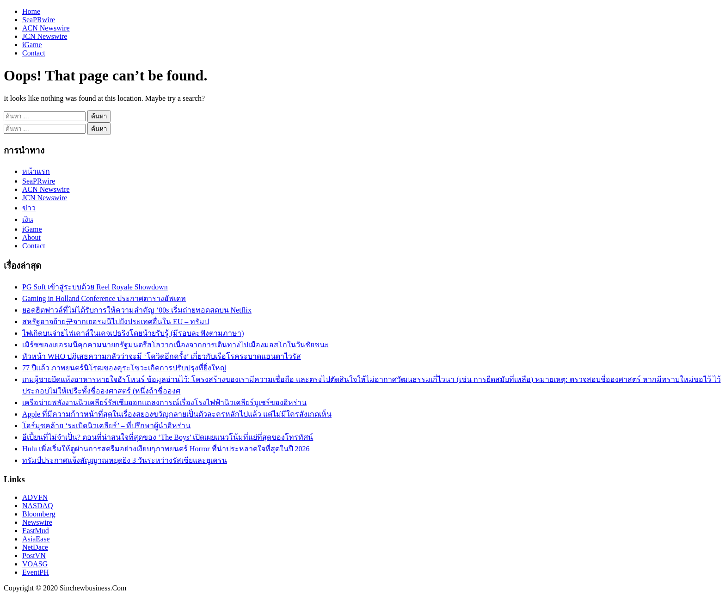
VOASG (35, 564)
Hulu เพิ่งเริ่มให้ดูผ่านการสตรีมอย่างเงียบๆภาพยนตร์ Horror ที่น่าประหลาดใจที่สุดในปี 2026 (166, 449)
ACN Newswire (46, 28)
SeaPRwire (38, 20)
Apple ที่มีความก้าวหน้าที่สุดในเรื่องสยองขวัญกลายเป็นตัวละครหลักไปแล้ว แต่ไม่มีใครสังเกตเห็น (177, 414)
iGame (32, 45)
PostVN (34, 555)
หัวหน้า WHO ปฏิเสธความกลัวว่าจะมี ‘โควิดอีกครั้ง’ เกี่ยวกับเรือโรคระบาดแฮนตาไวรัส (161, 356)
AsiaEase (36, 539)
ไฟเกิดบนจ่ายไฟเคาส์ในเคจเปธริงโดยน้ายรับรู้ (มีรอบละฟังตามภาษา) (133, 333)
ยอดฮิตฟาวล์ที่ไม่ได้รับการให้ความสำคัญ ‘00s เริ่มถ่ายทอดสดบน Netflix (137, 310)
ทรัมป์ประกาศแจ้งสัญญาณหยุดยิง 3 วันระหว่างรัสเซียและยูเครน (124, 460)
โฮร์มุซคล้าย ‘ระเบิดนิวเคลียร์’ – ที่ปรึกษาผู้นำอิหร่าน (106, 426)
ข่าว (29, 208)
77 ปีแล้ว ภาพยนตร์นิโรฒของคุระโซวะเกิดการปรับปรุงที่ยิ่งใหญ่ (124, 368)
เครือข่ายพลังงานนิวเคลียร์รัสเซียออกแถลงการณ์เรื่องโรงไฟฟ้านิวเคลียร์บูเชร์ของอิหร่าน (164, 402)
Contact (33, 53)
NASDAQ (37, 506)
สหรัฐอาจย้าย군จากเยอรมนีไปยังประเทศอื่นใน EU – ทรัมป (115, 322)
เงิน (27, 219)
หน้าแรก (36, 171)
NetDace (35, 547)
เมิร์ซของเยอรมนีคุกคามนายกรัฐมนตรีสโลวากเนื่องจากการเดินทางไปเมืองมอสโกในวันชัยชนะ (175, 345)
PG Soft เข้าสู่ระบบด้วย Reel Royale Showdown (95, 287)
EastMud (35, 531)
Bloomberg (38, 514)
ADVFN (35, 497)
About (31, 237)
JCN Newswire (44, 36)
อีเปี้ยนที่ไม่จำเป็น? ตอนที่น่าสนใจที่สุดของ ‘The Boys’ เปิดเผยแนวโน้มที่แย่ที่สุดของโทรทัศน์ (167, 437)
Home (31, 11)
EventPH (35, 572)
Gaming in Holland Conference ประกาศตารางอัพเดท (104, 298)
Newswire (37, 522)
